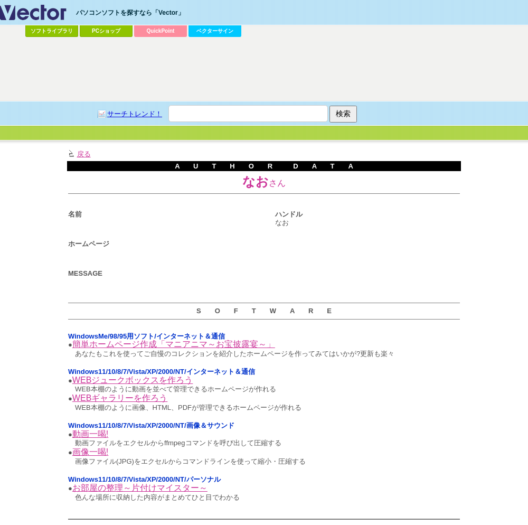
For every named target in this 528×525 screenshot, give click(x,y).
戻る (84, 154)
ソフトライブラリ (52, 31)
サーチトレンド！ (134, 114)
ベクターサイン (214, 31)
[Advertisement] (135, 61)
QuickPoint (161, 31)
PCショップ (106, 31)
